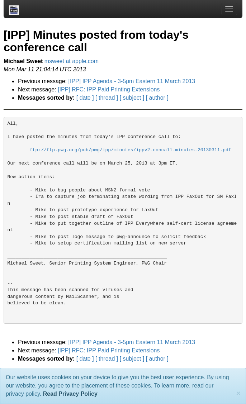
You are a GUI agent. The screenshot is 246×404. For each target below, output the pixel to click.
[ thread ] (106, 98)
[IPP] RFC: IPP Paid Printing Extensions (109, 89)
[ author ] (157, 98)
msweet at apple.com (71, 61)
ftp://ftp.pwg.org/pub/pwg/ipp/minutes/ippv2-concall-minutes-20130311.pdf (130, 150)
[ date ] (85, 98)
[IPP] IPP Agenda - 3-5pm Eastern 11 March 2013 (131, 81)
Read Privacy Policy (70, 394)
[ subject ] (132, 98)
